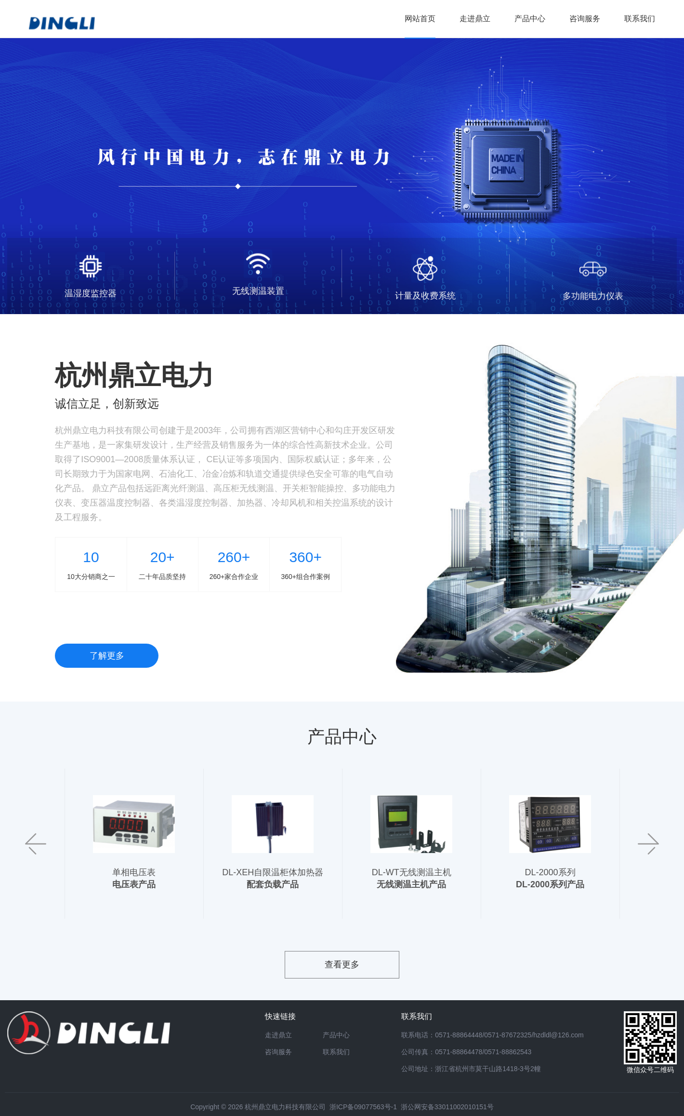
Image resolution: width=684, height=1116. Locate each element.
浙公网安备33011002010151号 (447, 1107)
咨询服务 (278, 1052)
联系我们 (336, 1052)
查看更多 (342, 964)
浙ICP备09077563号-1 (363, 1107)
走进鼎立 (278, 1035)
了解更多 (116, 656)
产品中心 (336, 1035)
